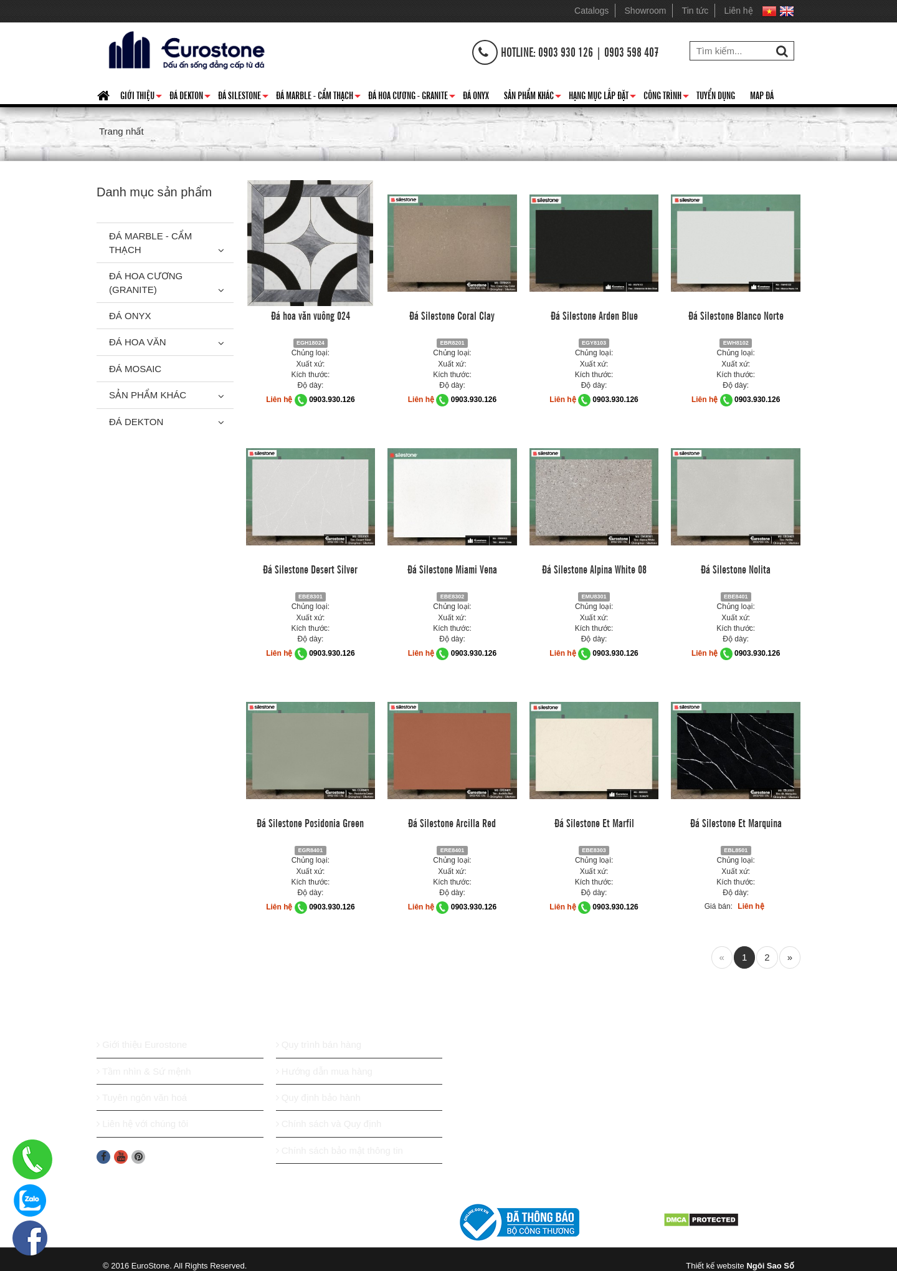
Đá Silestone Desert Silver (310, 568)
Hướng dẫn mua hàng (324, 1071)
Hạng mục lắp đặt (602, 97)
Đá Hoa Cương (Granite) (146, 282)
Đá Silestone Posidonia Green (310, 822)
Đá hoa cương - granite (411, 97)
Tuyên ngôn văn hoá (142, 1097)
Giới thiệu (141, 97)
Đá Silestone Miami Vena (452, 568)
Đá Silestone (243, 97)
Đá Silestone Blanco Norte (736, 314)
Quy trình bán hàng (319, 1044)
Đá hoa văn (137, 342)
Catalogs (591, 11)
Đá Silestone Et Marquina (736, 822)
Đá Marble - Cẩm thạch (318, 97)
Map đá (762, 95)
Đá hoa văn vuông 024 (310, 314)
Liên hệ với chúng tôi (142, 1123)
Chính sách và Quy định (329, 1123)
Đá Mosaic (135, 368)
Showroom (646, 11)
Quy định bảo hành (318, 1097)
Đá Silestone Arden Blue (594, 314)
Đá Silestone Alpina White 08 (594, 568)
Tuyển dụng (715, 95)
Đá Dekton (190, 97)
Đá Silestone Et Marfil (594, 822)
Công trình (666, 97)
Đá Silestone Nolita (736, 568)
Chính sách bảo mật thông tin (339, 1150)
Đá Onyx (476, 95)
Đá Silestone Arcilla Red (452, 822)
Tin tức (695, 11)
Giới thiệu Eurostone (142, 1044)
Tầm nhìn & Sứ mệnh (144, 1071)
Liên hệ (738, 11)
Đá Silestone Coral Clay (452, 314)
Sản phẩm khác (532, 97)
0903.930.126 (331, 399)
